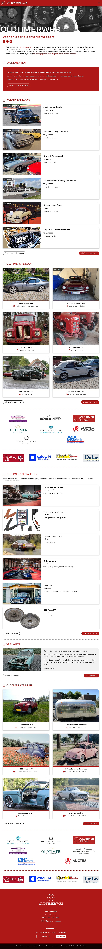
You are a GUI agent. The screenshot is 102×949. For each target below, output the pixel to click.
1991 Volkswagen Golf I (75, 392)
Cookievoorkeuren (52, 946)
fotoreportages (10, 51)
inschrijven (61, 936)
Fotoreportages (18, 100)
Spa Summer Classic (52, 107)
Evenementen (16, 62)
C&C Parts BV (49, 610)
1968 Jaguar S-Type (26, 392)
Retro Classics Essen (52, 205)
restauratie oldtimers (48, 479)
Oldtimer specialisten (21, 474)
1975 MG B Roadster (76, 813)
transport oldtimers (86, 479)
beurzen (56, 76)
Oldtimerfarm (49, 561)
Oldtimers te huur (19, 685)
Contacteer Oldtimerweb (51, 917)
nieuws (40, 51)
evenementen (70, 49)
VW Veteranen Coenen (53, 487)
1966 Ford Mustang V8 (26, 813)
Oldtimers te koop (19, 263)
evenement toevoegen (38, 79)
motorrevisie (61, 479)
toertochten (46, 76)
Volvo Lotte (48, 585)
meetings (37, 76)
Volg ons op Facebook (53, 921)
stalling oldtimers (72, 479)
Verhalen (13, 644)
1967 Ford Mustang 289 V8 (76, 303)
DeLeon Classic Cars (52, 536)
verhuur (81, 51)
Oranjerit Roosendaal (53, 156)
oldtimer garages (34, 479)
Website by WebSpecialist (77, 946)
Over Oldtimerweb (51, 915)
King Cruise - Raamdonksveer (56, 230)
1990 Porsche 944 (26, 303)
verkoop (73, 51)
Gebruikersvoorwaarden (24, 946)
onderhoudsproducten (11, 481)
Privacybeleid (39, 946)
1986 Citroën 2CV (26, 769)
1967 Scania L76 (26, 347)
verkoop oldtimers (21, 479)
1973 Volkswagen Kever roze (76, 769)
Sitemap (64, 946)
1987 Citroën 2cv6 (26, 725)
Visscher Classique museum (55, 131)
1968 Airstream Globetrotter (76, 725)
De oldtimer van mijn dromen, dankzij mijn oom (65, 651)
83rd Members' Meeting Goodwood (59, 181)
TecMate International (53, 512)
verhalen (22, 51)
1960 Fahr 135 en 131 (75, 347)
